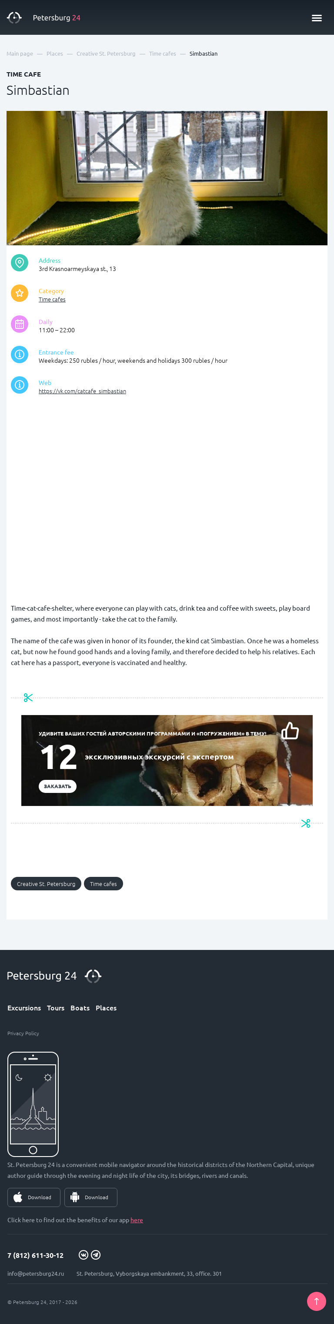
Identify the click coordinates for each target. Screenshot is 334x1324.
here (136, 1220)
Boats (80, 1007)
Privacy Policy (23, 1033)
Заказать (57, 785)
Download (39, 1197)
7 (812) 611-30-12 (35, 1255)
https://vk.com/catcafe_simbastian (82, 391)
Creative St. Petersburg (46, 883)
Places (106, 1007)
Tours (55, 1007)
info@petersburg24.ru (35, 1273)
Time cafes (52, 299)
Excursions (24, 1007)
